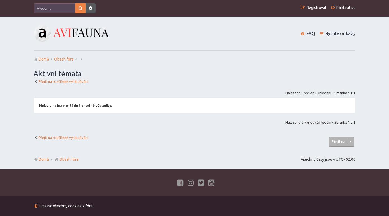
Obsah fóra (66, 159)
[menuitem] (343, 7)
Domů (44, 159)
